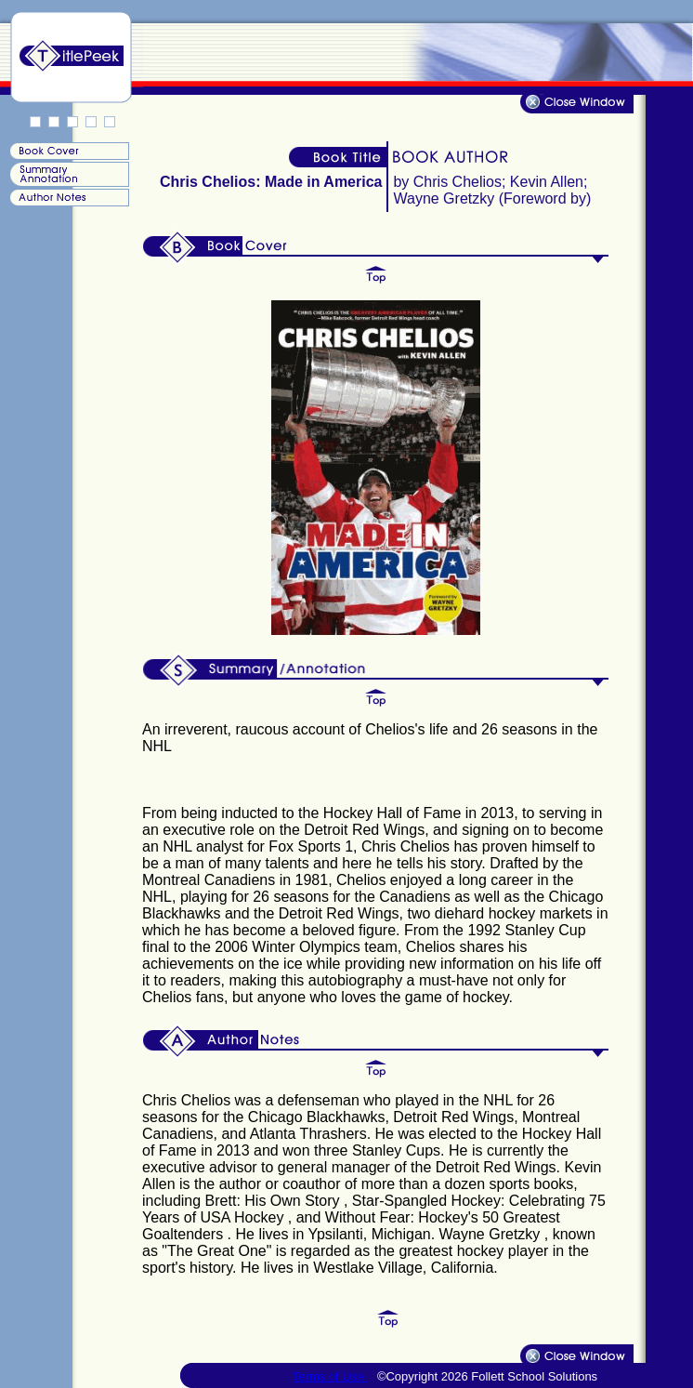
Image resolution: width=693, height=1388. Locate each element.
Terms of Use (330, 1376)
